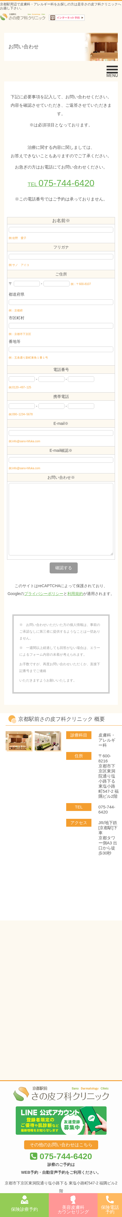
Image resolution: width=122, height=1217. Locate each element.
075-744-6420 (61, 1012)
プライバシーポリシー (43, 593)
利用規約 (75, 593)
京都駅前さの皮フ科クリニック (54, 1066)
